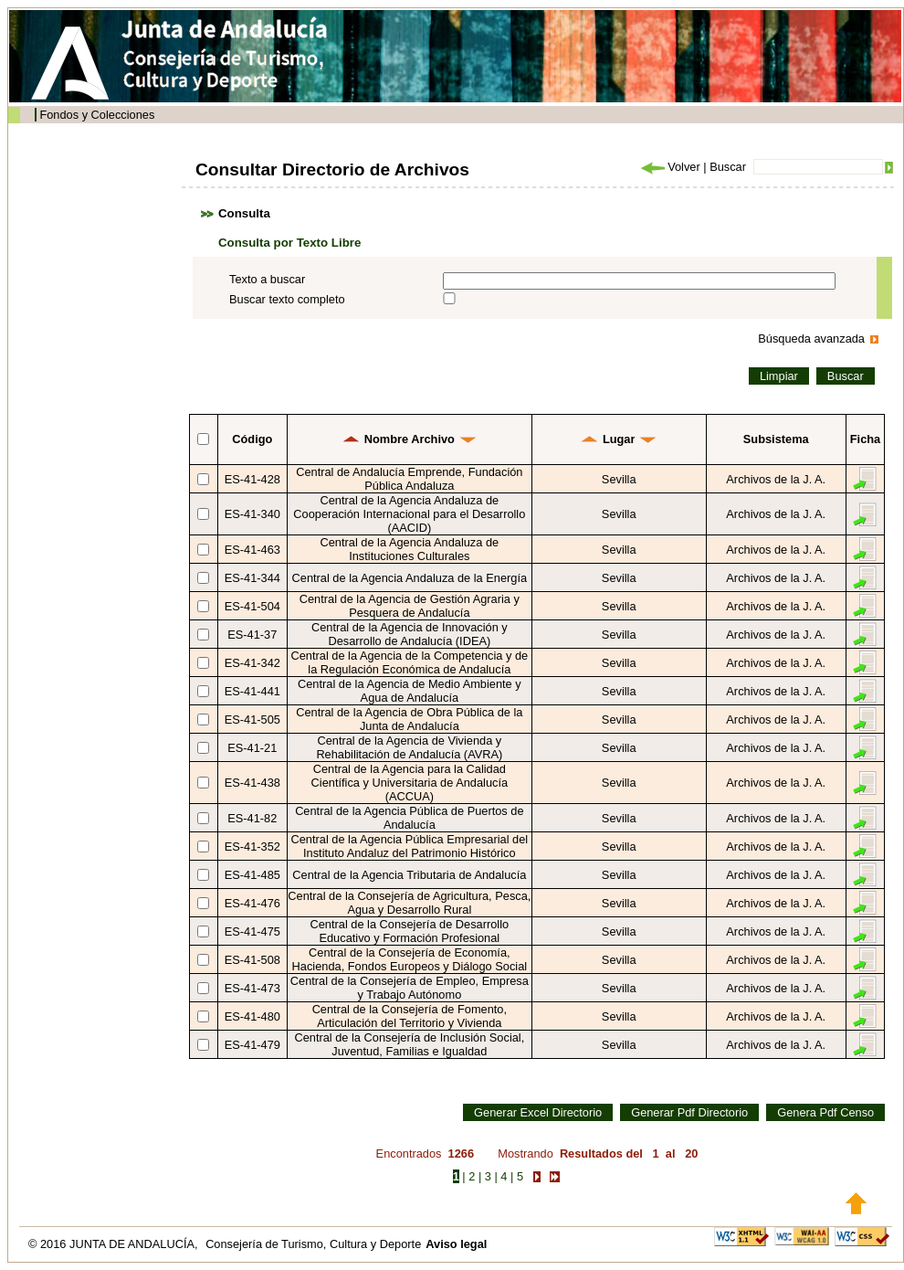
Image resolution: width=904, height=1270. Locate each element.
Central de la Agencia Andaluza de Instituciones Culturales (410, 549)
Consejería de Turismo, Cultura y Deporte (313, 1244)
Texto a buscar (267, 279)
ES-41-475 (252, 931)
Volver (669, 167)
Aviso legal (456, 1244)
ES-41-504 (252, 606)
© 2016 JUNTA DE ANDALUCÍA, (114, 1244)
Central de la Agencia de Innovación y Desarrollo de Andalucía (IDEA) (409, 634)
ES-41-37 (252, 634)
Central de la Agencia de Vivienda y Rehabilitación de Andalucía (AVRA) (409, 747)
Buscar (728, 167)
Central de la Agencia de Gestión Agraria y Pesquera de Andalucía (410, 605)
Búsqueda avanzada (811, 338)
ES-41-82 (252, 818)
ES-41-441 (252, 691)
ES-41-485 (252, 875)
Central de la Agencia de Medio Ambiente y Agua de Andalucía (409, 690)
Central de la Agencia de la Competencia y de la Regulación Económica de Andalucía (410, 662)
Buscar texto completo (287, 299)
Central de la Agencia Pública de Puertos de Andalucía (409, 817)
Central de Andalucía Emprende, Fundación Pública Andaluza (409, 478)
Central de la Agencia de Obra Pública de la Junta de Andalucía (409, 719)
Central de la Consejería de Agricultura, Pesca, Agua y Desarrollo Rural (409, 902)
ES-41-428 (252, 479)
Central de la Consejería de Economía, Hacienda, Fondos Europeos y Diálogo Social (410, 959)
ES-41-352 (252, 846)
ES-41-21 (252, 748)
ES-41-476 (252, 903)
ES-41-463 (252, 549)
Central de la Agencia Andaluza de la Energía (410, 578)
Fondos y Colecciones (96, 115)
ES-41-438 (252, 782)
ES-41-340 (252, 514)
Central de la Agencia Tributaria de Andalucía (409, 875)
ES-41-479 (252, 1045)
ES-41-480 (252, 1016)
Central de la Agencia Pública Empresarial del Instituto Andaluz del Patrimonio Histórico (410, 846)
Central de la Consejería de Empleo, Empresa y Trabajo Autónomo (409, 987)
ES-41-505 (252, 719)
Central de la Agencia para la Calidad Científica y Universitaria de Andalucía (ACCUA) (410, 782)
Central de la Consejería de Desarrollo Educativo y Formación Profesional (410, 931)
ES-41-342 (252, 663)
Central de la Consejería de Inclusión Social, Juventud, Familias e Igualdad (409, 1044)
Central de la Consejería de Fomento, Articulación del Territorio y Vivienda (409, 1016)
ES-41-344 (252, 578)
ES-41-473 (252, 988)
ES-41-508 (252, 960)
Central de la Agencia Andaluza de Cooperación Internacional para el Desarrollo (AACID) (409, 513)
